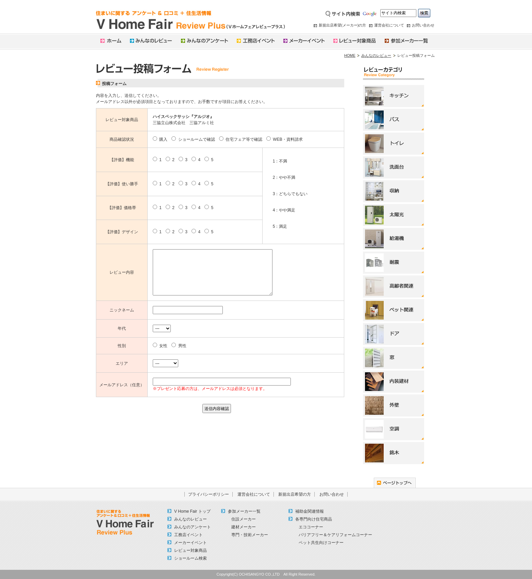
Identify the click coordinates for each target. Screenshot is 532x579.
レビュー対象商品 (190, 550)
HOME (349, 55)
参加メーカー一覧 (244, 511)
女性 (160, 345)
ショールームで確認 (193, 139)
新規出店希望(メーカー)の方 (342, 25)
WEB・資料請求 (284, 139)
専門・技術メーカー (249, 534)
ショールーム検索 (190, 558)
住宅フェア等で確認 (240, 139)
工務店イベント (188, 534)
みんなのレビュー (376, 55)
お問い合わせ (423, 25)
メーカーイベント (190, 542)
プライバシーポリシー (208, 494)
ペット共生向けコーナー (321, 542)
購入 (160, 139)
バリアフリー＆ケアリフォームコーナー (335, 534)
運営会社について (389, 25)
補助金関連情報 (309, 511)
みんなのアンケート (192, 527)
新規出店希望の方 (294, 494)
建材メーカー (243, 527)
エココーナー (311, 527)
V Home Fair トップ (192, 511)
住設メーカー (243, 519)
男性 (178, 345)
